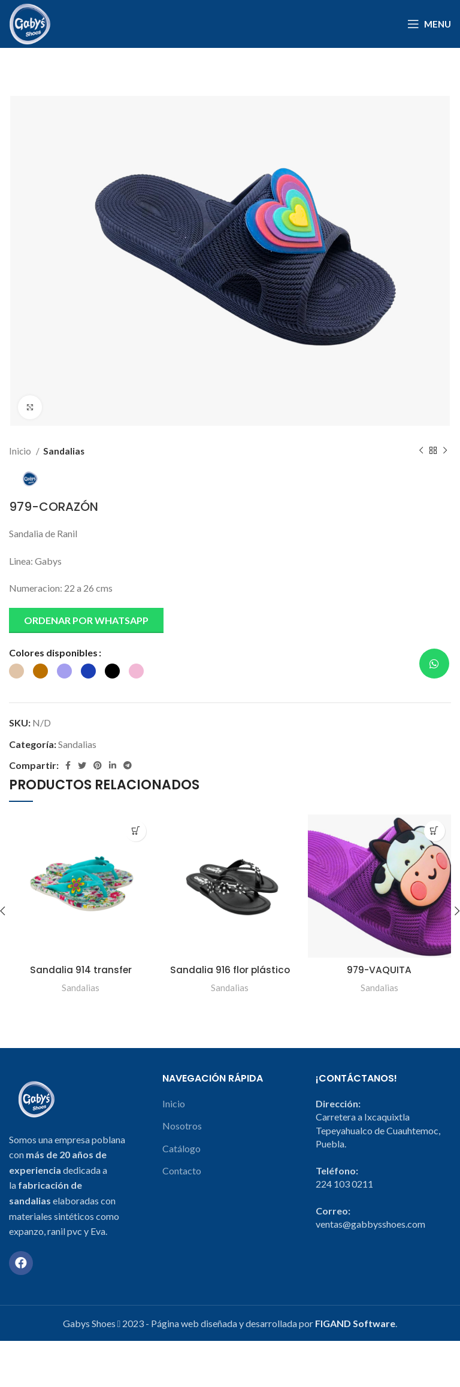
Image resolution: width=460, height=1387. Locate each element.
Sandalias (63, 451)
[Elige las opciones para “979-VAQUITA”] (434, 830)
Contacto (181, 1183)
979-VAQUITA (379, 970)
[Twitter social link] (82, 765)
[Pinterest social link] (97, 765)
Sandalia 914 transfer (80, 970)
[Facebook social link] (68, 765)
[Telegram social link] (127, 765)
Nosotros (182, 1138)
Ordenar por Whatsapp (86, 620)
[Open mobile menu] (429, 24)
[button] (86, 625)
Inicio (21, 451)
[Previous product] (421, 451)
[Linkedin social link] (112, 765)
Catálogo (181, 1161)
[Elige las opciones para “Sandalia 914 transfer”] (135, 830)
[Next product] (445, 451)
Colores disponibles (53, 652)
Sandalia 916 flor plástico (229, 970)
